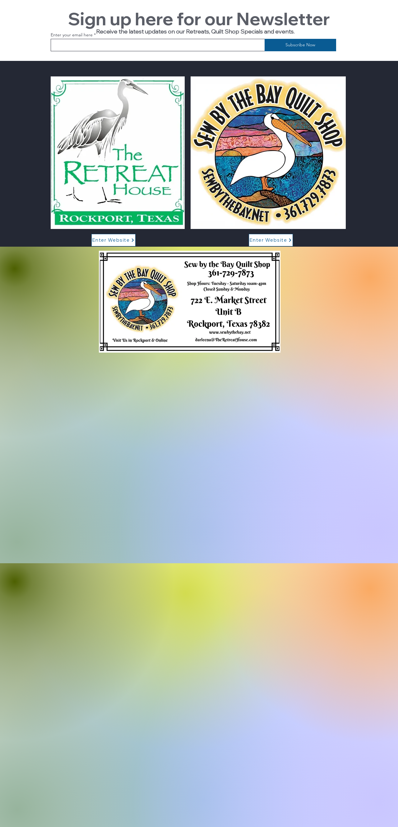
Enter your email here (72, 35)
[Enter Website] (113, 240)
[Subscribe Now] (300, 45)
